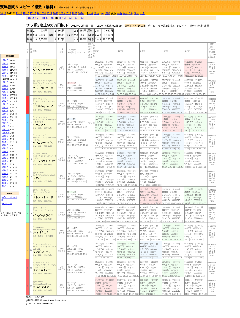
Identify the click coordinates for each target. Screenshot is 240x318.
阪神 (136, 13)
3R (38, 18)
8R (61, 18)
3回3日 (5, 117)
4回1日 (5, 110)
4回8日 (5, 88)
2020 (43, 13)
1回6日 (5, 170)
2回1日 (5, 161)
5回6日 (5, 66)
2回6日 (5, 145)
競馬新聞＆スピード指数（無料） (28, 7)
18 (34, 13)
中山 (119, 13)
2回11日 (6, 129)
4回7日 (5, 92)
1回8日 (5, 164)
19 (38, 13)
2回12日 (6, 126)
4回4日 (5, 101)
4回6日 (5, 95)
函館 (96, 13)
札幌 (90, 13)
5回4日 (5, 73)
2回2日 (5, 158)
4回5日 (5, 98)
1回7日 (5, 167)
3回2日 (5, 120)
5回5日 (5, 70)
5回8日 (5, 60)
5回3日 (5, 76)
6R (52, 18)
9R (65, 18)
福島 (102, 13)
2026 (81, 13)
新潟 (107, 13)
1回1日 (5, 186)
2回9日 (5, 136)
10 (1, 13)
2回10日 (6, 132)
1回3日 (5, 180)
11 (4, 13)
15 (24, 13)
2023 (62, 13)
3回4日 (5, 114)
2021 (49, 13)
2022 (55, 13)
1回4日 (5, 177)
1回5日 (5, 173)
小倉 (142, 13)
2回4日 (5, 151)
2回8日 (5, 139)
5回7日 (5, 63)
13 (17, 13)
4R (43, 18)
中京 (125, 13)
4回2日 (5, 107)
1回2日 (5, 183)
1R (29, 18)
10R (71, 18)
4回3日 (5, 104)
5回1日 (5, 82)
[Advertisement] (9, 35)
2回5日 (5, 148)
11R (77, 18)
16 (27, 13)
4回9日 (5, 85)
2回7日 (5, 142)
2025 (74, 13)
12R (83, 18)
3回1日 (5, 123)
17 (31, 13)
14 (20, 13)
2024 (68, 13)
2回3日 (5, 154)
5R (47, 18)
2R (33, 18)
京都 (130, 13)
